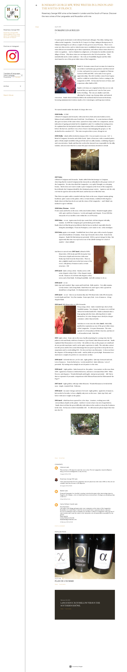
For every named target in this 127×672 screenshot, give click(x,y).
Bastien (62, 491)
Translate (15, 77)
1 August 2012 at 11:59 (65, 474)
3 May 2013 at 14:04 (65, 499)
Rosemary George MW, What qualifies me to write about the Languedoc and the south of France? (12, 35)
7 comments (68, 608)
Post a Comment (60, 526)
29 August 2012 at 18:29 (66, 485)
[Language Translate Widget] (13, 75)
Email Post (62, 458)
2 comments (62, 584)
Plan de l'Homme (64, 581)
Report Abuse (8, 95)
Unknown (63, 467)
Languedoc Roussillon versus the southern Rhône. (80, 604)
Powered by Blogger (76, 666)
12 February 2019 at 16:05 (66, 522)
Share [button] (37, 27)
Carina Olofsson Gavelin (67, 504)
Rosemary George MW (67, 479)
